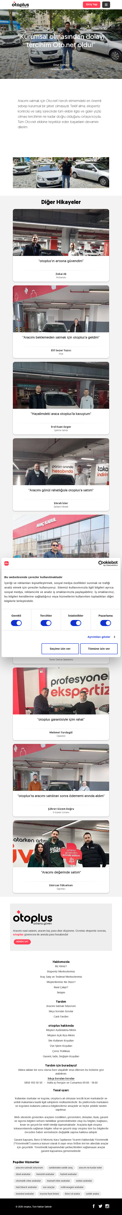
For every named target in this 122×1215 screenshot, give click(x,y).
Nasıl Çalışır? (61, 987)
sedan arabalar (84, 1180)
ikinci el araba (72, 1193)
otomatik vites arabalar (28, 1180)
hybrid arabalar (68, 1174)
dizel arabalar (23, 1174)
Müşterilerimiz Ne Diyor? (61, 982)
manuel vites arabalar (58, 1180)
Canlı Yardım (61, 1016)
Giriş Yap (91, 4)
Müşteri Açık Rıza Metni (61, 1035)
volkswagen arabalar (72, 1187)
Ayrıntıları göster (98, 636)
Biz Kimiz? (61, 966)
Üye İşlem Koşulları (61, 1046)
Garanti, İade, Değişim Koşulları (61, 1056)
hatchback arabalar (26, 1187)
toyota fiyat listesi (49, 1193)
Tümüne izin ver (99, 648)
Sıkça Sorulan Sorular (61, 1011)
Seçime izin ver (60, 648)
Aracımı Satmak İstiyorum (61, 1006)
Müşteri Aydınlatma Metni (61, 1030)
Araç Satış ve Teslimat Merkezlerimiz (61, 976)
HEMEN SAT (22, 941)
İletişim (61, 992)
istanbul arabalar (25, 1193)
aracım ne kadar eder (90, 1167)
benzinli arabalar (45, 1174)
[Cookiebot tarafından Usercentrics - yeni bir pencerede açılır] (101, 563)
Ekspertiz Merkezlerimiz (61, 971)
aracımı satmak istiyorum (29, 1167)
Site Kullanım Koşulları (61, 1040)
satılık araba (92, 1193)
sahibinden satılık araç (61, 1167)
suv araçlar (49, 1187)
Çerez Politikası (61, 1051)
